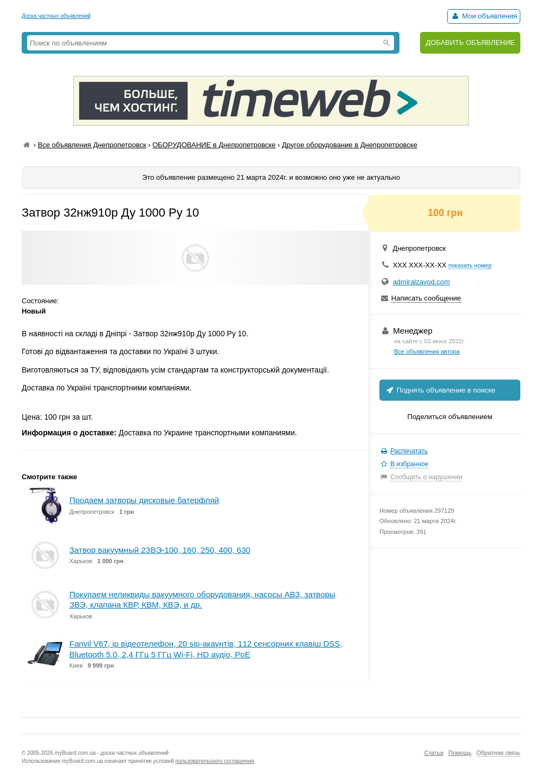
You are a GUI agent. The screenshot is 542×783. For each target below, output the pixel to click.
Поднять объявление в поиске (440, 390)
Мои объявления (483, 16)
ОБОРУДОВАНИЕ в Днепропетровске (213, 145)
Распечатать (409, 451)
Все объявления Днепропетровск (92, 145)
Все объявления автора (427, 351)
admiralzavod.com (421, 282)
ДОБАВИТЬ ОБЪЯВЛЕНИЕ (470, 42)
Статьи (433, 752)
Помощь (460, 752)
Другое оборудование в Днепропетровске (349, 145)
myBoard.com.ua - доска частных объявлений (112, 753)
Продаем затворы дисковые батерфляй (144, 500)
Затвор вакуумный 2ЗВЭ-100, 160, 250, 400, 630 (159, 549)
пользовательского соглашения (215, 761)
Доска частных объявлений (56, 16)
